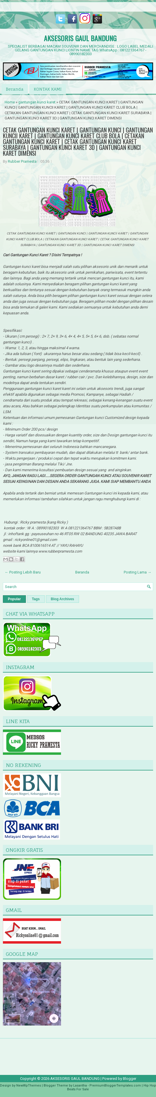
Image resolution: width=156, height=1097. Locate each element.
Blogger (129, 1078)
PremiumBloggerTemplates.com (115, 1085)
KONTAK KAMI (48, 89)
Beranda (15, 89)
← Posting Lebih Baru (23, 572)
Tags (36, 599)
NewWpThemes (28, 1085)
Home (10, 102)
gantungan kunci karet (36, 102)
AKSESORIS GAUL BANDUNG (80, 38)
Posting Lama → (137, 572)
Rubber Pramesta (22, 161)
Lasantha (80, 1085)
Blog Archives (62, 599)
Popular (14, 599)
